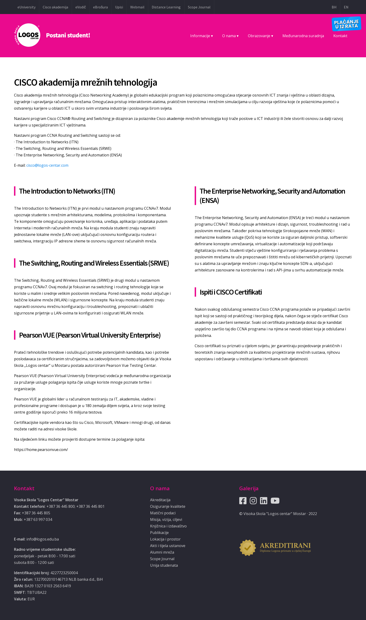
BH (334, 7)
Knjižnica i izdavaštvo (168, 526)
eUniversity (26, 7)
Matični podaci (163, 512)
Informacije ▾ (201, 35)
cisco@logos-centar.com (47, 165)
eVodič (80, 7)
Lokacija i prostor (165, 539)
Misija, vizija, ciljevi (166, 519)
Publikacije (159, 532)
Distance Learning (166, 7)
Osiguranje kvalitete (167, 506)
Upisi (119, 7)
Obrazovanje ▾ (260, 35)
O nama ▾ (230, 35)
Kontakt (340, 35)
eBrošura (100, 7)
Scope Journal (199, 7)
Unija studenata (164, 565)
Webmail (137, 7)
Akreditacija (160, 499)
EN (346, 7)
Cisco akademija (55, 7)
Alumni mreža (162, 552)
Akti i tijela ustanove (167, 545)
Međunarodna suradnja (303, 35)
